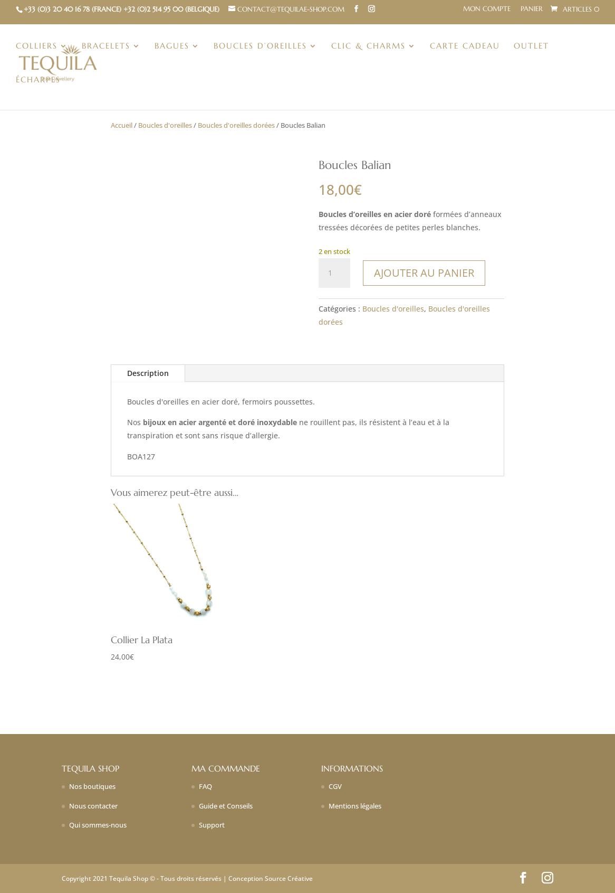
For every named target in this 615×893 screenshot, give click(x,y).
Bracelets (106, 46)
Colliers (36, 46)
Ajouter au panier (424, 273)
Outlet (531, 46)
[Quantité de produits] (334, 273)
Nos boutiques (92, 786)
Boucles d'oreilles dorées (236, 125)
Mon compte (487, 9)
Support (212, 825)
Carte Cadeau (465, 46)
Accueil (121, 125)
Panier (532, 9)
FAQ (205, 786)
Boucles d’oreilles (260, 46)
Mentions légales (355, 806)
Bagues (172, 46)
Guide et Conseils (226, 806)
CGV (335, 786)
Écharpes (38, 80)
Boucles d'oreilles (165, 125)
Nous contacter (93, 806)
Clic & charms (368, 46)
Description (148, 373)
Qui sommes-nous (98, 825)
